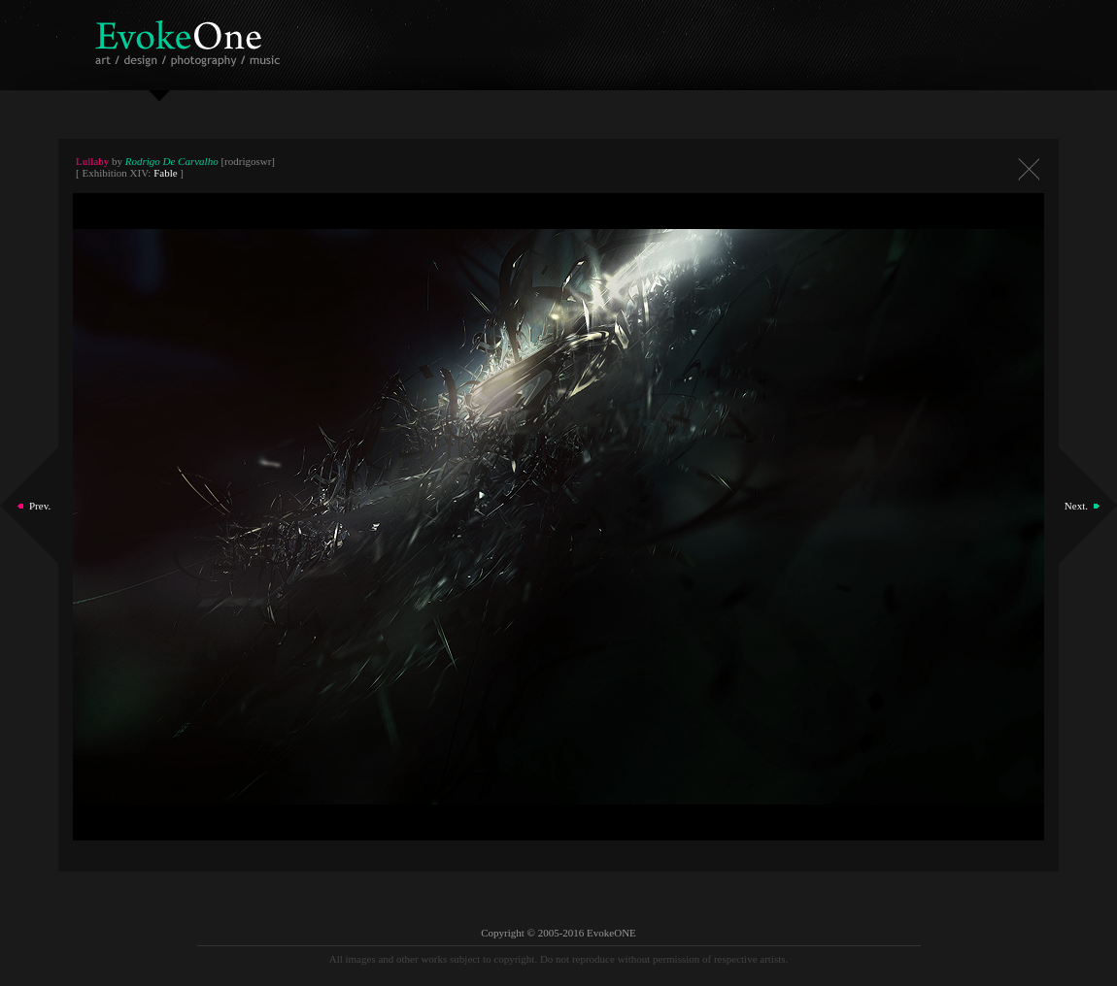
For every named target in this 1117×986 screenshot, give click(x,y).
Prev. (40, 505)
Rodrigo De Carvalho (172, 161)
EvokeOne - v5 (191, 38)
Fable (165, 173)
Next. (1076, 505)
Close (1028, 169)
